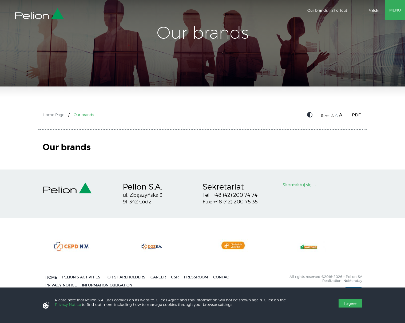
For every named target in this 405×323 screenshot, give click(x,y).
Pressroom (196, 277)
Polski (373, 10)
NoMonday (352, 281)
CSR (175, 277)
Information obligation (107, 285)
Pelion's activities (81, 277)
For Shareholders (125, 277)
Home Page (53, 114)
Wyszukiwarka (354, 11)
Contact (222, 277)
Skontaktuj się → (300, 184)
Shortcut (339, 10)
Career (158, 277)
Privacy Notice (61, 285)
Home (51, 277)
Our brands (317, 10)
